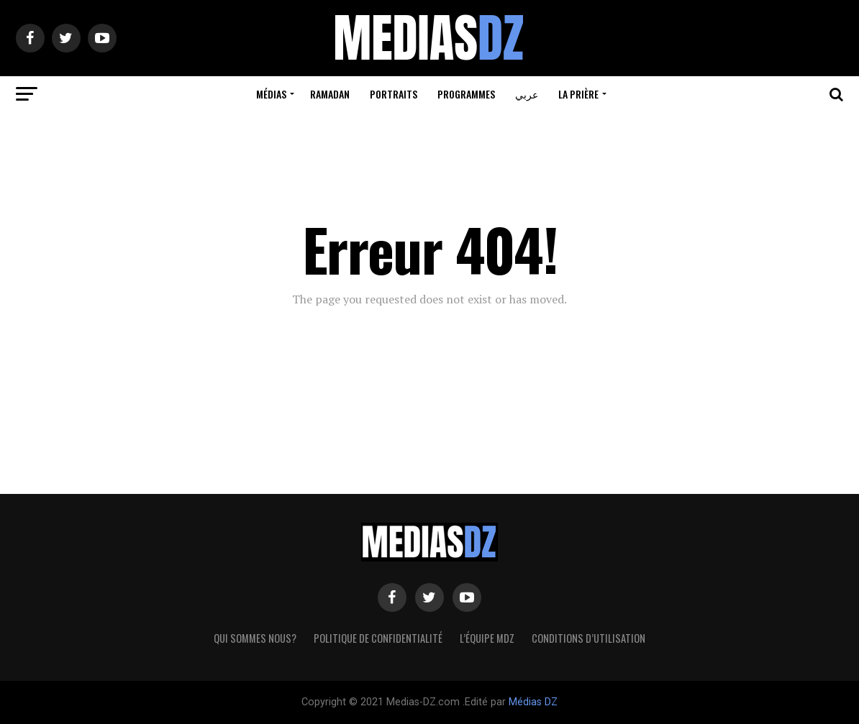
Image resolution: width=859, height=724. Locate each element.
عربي (526, 93)
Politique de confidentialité (378, 638)
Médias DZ (533, 702)
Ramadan (330, 93)
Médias (271, 93)
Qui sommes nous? (255, 638)
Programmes (466, 93)
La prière (578, 93)
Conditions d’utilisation (588, 638)
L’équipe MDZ (487, 638)
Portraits (393, 93)
